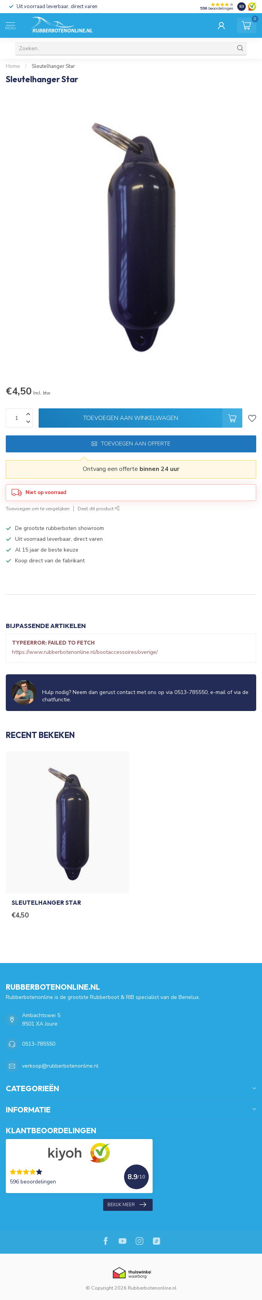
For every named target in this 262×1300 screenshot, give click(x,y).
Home (13, 66)
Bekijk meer (126, 1204)
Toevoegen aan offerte (131, 443)
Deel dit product (99, 508)
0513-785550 (38, 1044)
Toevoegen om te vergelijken (38, 508)
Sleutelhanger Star (53, 66)
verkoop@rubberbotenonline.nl (60, 1066)
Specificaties (24, 587)
